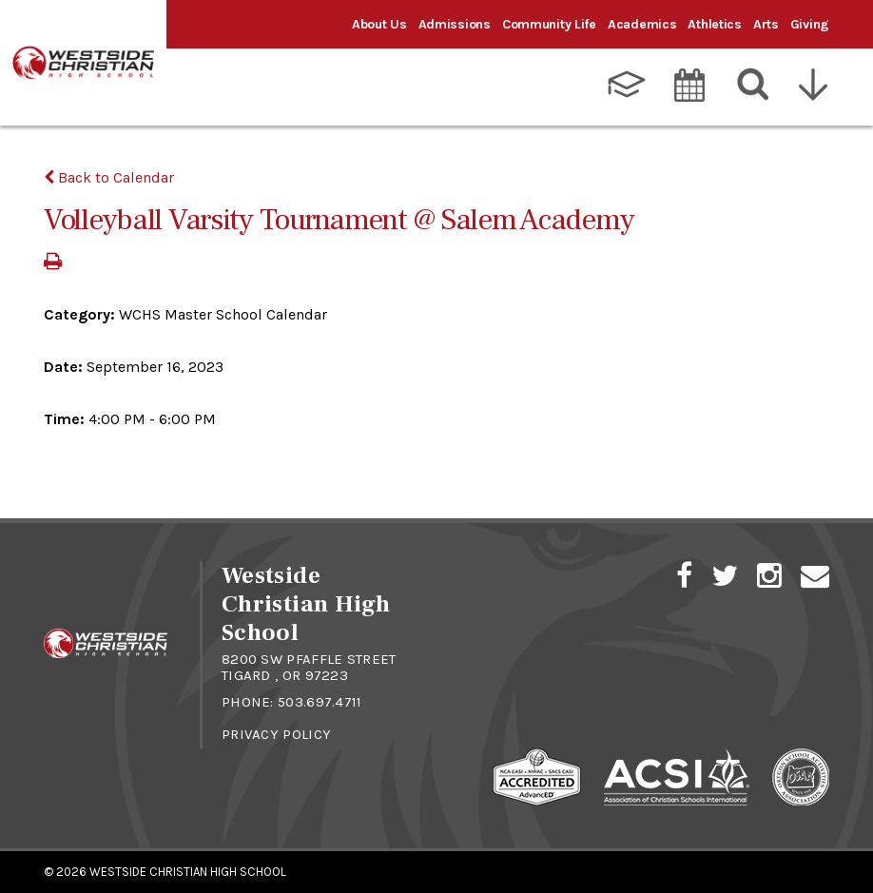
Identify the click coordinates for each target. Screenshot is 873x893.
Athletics (714, 24)
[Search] (753, 85)
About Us (379, 24)
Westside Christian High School (187, 871)
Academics (642, 24)
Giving (809, 24)
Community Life (549, 24)
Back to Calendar (109, 177)
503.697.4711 (320, 701)
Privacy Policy (276, 734)
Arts (766, 24)
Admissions (454, 24)
